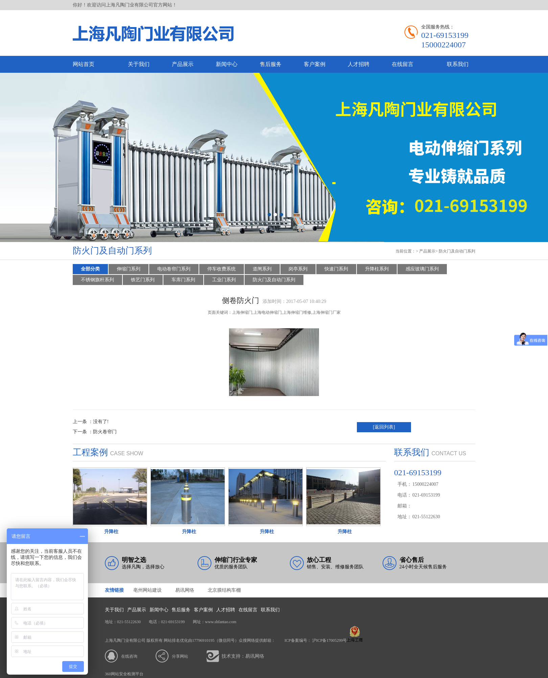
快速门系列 (336, 268)
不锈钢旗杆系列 (97, 279)
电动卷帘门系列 (173, 268)
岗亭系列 (298, 268)
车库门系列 (183, 279)
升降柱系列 (377, 268)
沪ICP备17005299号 (329, 640)
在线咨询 (129, 656)
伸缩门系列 (128, 268)
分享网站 (180, 656)
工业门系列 (224, 279)
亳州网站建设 (147, 590)
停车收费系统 (221, 268)
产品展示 (182, 64)
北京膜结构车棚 (224, 590)
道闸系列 (262, 268)
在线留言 (402, 64)
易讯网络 (184, 590)
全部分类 (90, 268)
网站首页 (83, 64)
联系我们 (458, 64)
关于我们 (139, 64)
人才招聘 (358, 64)
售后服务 (270, 64)
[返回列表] (384, 427)
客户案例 (314, 64)
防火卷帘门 (105, 431)
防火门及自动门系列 (457, 251)
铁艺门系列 (143, 279)
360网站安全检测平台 (124, 674)
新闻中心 (226, 64)
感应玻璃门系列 (422, 268)
